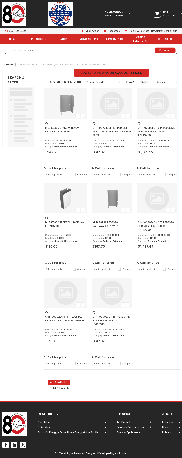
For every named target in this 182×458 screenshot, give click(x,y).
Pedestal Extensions (66, 146)
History (166, 427)
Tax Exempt (123, 422)
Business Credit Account (131, 427)
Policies (166, 432)
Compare (79, 174)
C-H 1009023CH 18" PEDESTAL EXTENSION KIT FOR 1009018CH (111, 320)
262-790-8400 (17, 30)
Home (8, 64)
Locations (62, 39)
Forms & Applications (128, 432)
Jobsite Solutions (140, 39)
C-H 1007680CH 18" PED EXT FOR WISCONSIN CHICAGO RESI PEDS (112, 131)
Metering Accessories (93, 64)
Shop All (11, 39)
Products (36, 39)
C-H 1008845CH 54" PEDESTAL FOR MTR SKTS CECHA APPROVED (156, 131)
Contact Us (166, 39)
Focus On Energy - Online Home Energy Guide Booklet (68, 432)
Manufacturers (90, 39)
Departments (114, 39)
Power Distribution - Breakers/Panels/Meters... (46, 64)
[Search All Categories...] (91, 50)
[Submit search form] (165, 50)
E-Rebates (44, 427)
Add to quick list (53, 174)
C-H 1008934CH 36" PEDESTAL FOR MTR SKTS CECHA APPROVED (156, 226)
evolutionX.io (122, 453)
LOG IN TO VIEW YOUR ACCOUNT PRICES (111, 73)
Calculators (44, 422)
